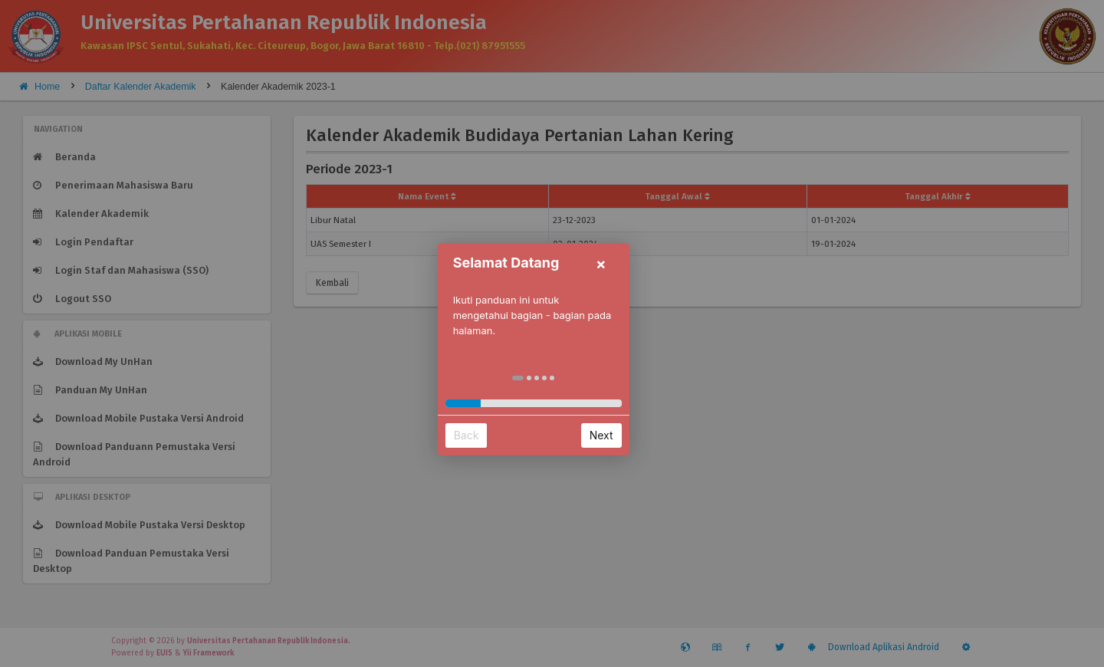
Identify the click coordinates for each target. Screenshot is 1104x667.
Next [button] (620, 419)
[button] (537, 362)
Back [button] (485, 419)
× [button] (619, 248)
